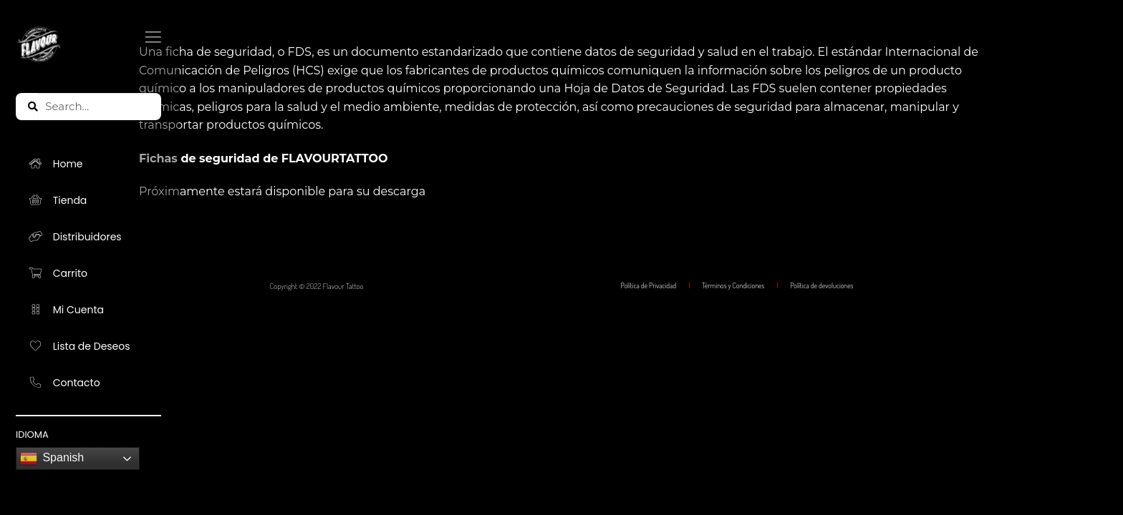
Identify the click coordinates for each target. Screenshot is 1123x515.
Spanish (52, 458)
